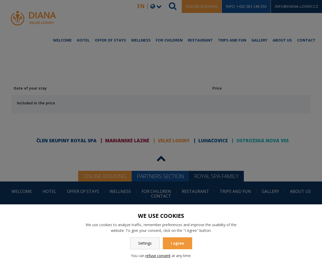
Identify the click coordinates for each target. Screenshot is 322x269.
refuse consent (158, 255)
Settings (145, 243)
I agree (177, 243)
